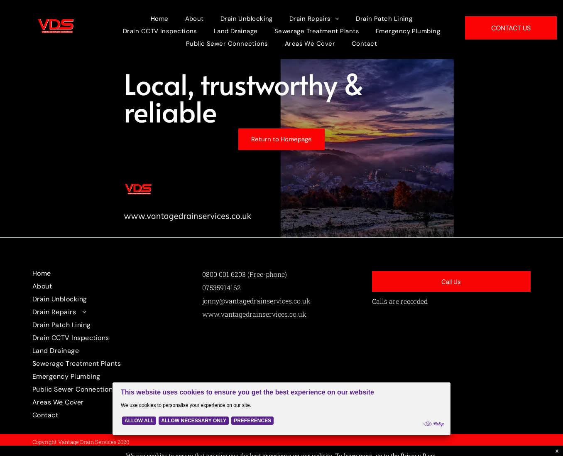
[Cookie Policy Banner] (281, 408)
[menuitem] (159, 18)
